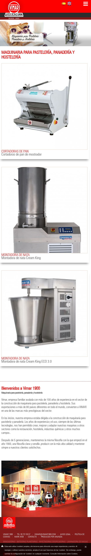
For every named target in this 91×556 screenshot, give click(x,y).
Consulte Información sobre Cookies (63, 554)
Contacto (32, 537)
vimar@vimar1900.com (45, 534)
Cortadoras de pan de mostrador (21, 154)
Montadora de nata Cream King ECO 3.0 (26, 361)
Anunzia (58, 537)
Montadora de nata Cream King (21, 258)
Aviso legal (65, 534)
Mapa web (19, 537)
